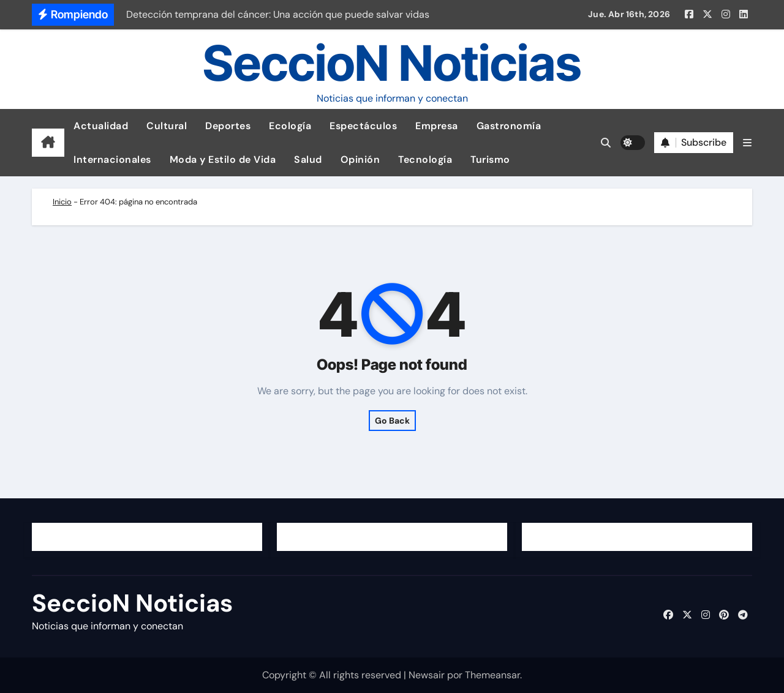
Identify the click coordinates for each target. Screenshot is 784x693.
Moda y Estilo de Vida (223, 159)
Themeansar (492, 675)
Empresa (436, 125)
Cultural (166, 125)
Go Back (392, 420)
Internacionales (112, 159)
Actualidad (101, 125)
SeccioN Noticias (392, 62)
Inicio (62, 202)
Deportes (228, 125)
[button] (747, 143)
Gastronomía (509, 125)
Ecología (290, 125)
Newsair (427, 675)
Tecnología (425, 159)
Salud (308, 159)
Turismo (490, 159)
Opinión (360, 159)
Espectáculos (363, 125)
